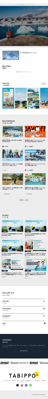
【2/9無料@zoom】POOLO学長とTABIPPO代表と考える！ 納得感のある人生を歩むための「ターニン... (35, 274)
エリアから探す (27, 162)
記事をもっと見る (24, 200)
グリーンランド (22, 51)
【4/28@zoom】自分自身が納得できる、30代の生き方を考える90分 (12, 234)
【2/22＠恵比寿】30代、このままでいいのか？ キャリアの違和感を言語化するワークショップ (12, 273)
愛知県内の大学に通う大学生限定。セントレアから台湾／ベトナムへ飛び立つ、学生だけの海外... (35, 188)
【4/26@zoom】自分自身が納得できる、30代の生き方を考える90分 (12, 254)
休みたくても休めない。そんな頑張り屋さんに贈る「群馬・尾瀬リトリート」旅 (12, 188)
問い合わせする (24, 350)
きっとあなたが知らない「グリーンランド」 (28, 52)
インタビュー (4, 162)
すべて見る (43, 83)
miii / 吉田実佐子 (30, 146)
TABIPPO (26, 186)
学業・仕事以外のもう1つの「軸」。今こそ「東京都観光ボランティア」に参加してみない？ (12, 164)
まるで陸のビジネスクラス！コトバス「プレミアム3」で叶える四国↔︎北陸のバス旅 (35, 164)
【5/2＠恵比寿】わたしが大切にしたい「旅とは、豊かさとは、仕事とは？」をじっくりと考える (35, 254)
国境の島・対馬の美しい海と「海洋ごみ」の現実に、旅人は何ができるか (12, 141)
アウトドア (4, 186)
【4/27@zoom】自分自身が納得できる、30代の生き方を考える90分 (35, 234)
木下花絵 (6, 146)
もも (5, 170)
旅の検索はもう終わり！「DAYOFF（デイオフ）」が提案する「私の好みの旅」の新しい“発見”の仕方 (35, 141)
